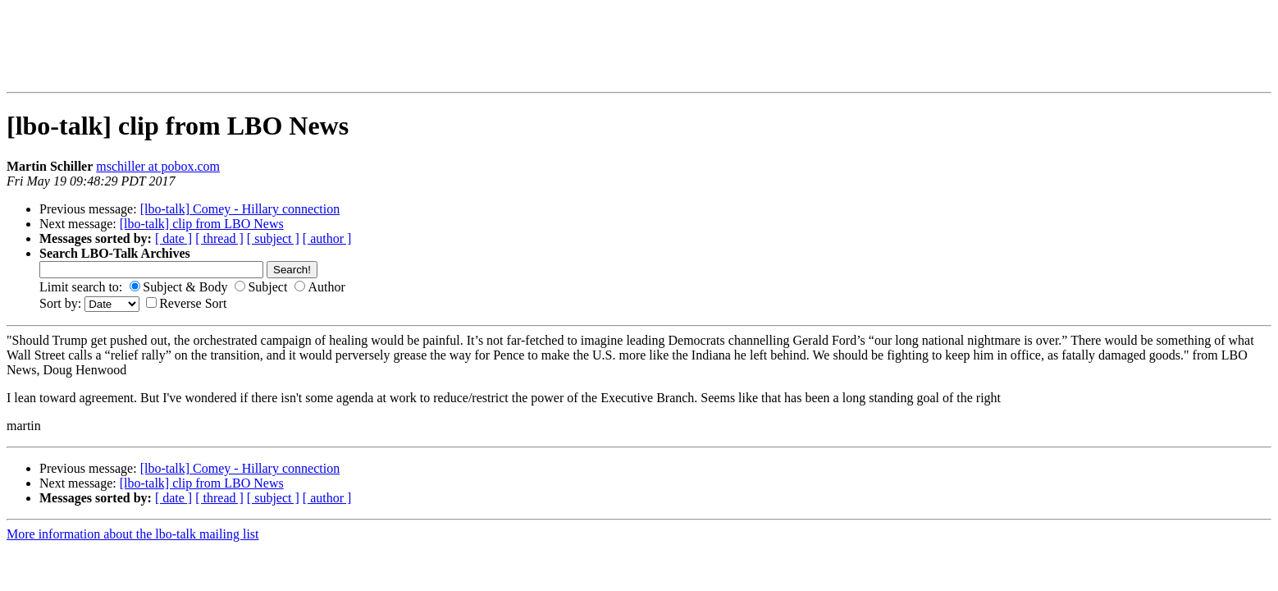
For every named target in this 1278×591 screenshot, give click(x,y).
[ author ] (327, 238)
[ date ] (173, 238)
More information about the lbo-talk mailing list (133, 534)
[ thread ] (219, 238)
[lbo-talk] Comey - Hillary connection (240, 209)
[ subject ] (273, 238)
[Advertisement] (339, 46)
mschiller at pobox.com (158, 166)
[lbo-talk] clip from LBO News (202, 224)
